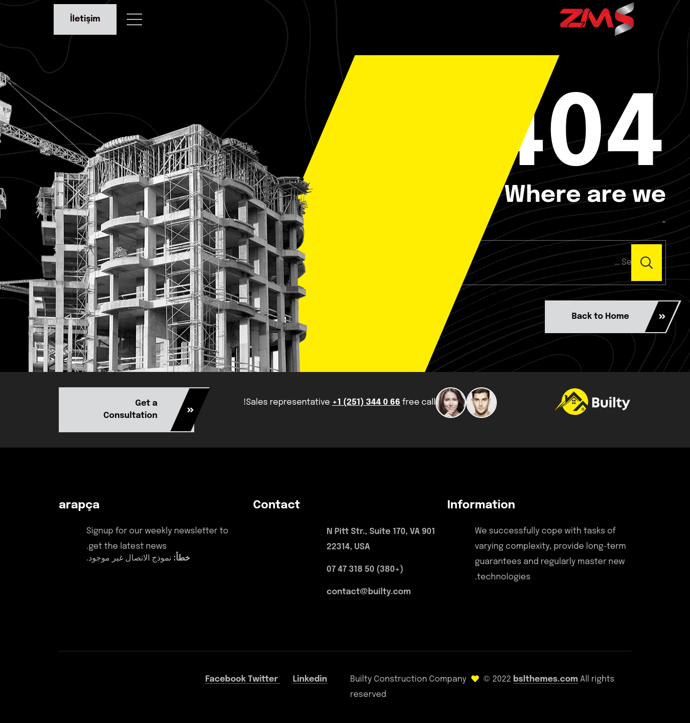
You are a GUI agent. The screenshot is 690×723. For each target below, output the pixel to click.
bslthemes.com (545, 679)
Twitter (264, 679)
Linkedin (310, 679)
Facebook (226, 679)
